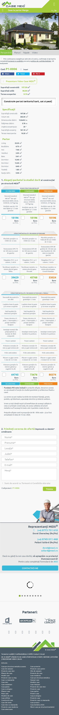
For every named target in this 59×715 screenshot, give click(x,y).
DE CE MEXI (5, 657)
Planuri (17, 52)
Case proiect (34, 702)
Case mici (4, 682)
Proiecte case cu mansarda (39, 700)
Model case (5, 675)
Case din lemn (6, 702)
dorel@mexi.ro (50, 547)
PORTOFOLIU (31, 657)
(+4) (47, 530)
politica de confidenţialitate (41, 61)
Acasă (42, 654)
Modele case (35, 682)
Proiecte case (35, 689)
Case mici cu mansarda (9, 705)
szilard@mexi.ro (49, 550)
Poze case (4, 693)
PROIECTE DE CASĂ (19, 657)
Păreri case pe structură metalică (42, 707)
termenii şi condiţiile (15, 61)
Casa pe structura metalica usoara (13, 666)
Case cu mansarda (7, 680)
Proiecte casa (35, 698)
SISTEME (47, 657)
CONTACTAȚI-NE (30, 568)
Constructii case (7, 700)
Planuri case (5, 691)
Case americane (7, 709)
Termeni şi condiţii (7, 654)
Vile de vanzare (36, 671)
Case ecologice (6, 689)
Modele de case (7, 696)
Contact (36, 654)
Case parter (34, 691)
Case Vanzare (35, 684)
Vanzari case (34, 680)
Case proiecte (35, 666)
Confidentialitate (21, 654)
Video (35, 52)
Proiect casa (34, 693)
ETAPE (40, 657)
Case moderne (35, 675)
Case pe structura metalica (40, 678)
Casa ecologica (35, 696)
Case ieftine (5, 698)
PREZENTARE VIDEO (9, 659)
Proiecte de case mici (38, 687)
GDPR (30, 654)
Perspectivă (6, 52)
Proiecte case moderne (9, 707)
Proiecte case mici (7, 671)
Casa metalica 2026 (37, 705)
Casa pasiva (5, 687)
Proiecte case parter (37, 669)
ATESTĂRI (54, 657)
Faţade (26, 52)
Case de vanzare (7, 669)
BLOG (20, 659)
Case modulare (6, 684)
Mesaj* (29, 474)
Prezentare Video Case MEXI (18, 81)
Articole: (4, 663)
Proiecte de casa (36, 673)
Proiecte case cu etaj (8, 678)
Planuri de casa (6, 673)
